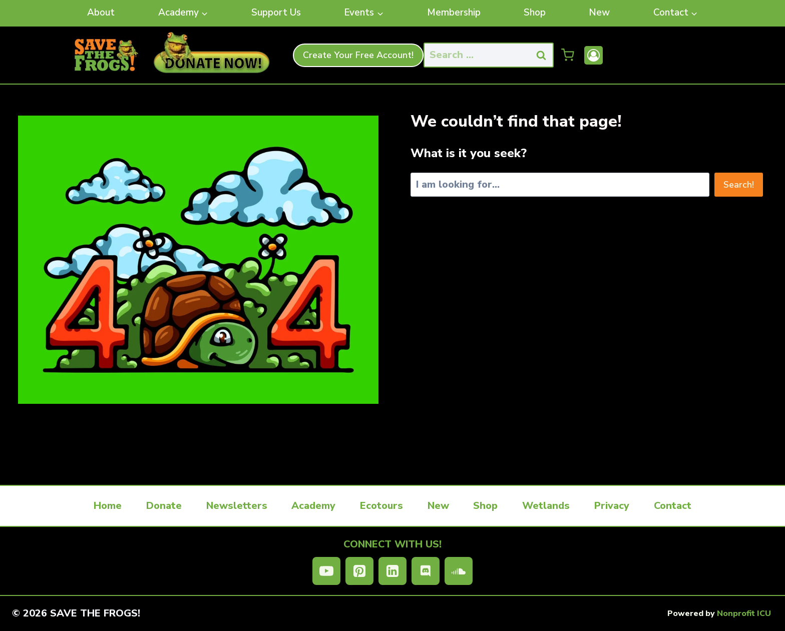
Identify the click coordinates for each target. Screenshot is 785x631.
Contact (672, 505)
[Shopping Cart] (568, 55)
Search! (738, 185)
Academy (313, 505)
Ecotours (381, 505)
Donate (164, 505)
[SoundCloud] (459, 571)
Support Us (276, 12)
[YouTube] (326, 571)
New (599, 12)
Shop (535, 12)
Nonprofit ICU (744, 613)
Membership (454, 12)
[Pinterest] (359, 571)
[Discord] (426, 571)
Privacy (611, 505)
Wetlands (546, 505)
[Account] (593, 55)
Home (108, 505)
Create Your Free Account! (358, 55)
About (101, 12)
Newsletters (236, 505)
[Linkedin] (392, 571)
